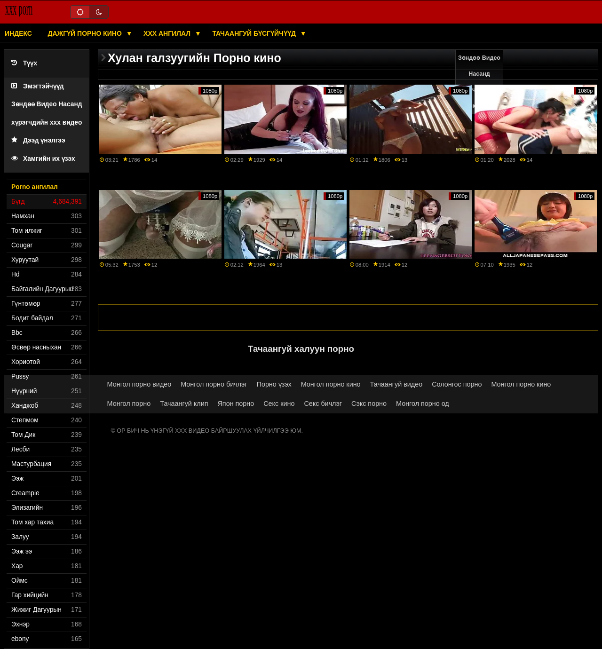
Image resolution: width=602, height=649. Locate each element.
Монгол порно (129, 403)
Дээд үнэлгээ (38, 140)
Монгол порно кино (331, 384)
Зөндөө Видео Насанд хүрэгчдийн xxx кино (479, 82)
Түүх (24, 63)
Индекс (18, 33)
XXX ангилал (167, 33)
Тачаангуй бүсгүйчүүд (254, 33)
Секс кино (278, 403)
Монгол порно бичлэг (214, 384)
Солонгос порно (457, 384)
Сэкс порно (369, 403)
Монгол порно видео (139, 384)
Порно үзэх (274, 384)
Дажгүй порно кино (85, 33)
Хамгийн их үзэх (43, 158)
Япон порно (236, 403)
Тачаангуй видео (396, 384)
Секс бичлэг (323, 403)
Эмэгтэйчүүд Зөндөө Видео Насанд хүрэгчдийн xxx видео (46, 104)
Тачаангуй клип (184, 403)
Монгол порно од (422, 403)
